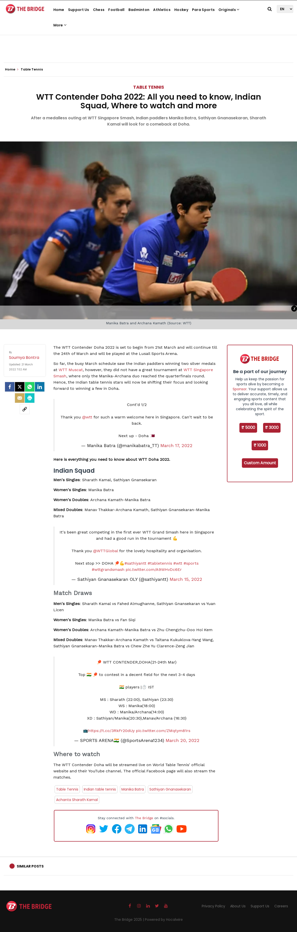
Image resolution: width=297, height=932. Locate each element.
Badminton (139, 9)
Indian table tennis (100, 789)
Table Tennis (148, 87)
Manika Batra (132, 789)
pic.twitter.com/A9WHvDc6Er (154, 569)
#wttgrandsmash (108, 569)
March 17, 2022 (176, 445)
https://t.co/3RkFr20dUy (111, 730)
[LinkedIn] (40, 387)
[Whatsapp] (30, 387)
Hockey (181, 9)
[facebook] (10, 387)
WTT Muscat (71, 369)
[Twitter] (20, 387)
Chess (99, 9)
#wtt (177, 563)
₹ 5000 (248, 427)
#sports (191, 563)
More (60, 25)
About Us (238, 906)
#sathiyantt (135, 563)
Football (116, 9)
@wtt (87, 417)
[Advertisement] (148, 47)
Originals (228, 9)
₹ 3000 (272, 427)
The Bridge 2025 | (129, 919)
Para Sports (203, 9)
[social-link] (25, 409)
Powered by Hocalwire (164, 919)
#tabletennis (160, 563)
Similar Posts (30, 866)
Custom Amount (260, 463)
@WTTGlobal (105, 550)
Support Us (78, 9)
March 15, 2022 (186, 579)
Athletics (162, 9)
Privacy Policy (213, 906)
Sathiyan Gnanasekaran (170, 789)
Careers (281, 906)
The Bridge (144, 818)
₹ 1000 (260, 445)
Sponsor (240, 389)
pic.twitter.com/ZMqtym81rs (163, 730)
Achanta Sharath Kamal (77, 799)
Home (58, 9)
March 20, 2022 (182, 740)
